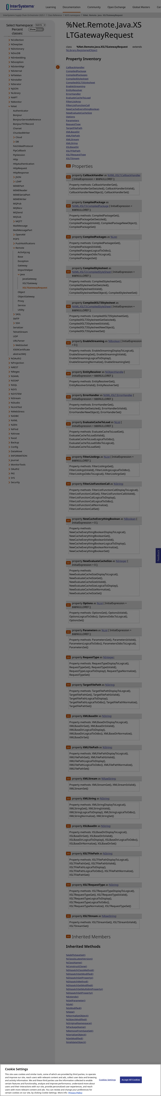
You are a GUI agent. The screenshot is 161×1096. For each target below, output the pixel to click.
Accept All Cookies (131, 1082)
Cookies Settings (107, 1082)
